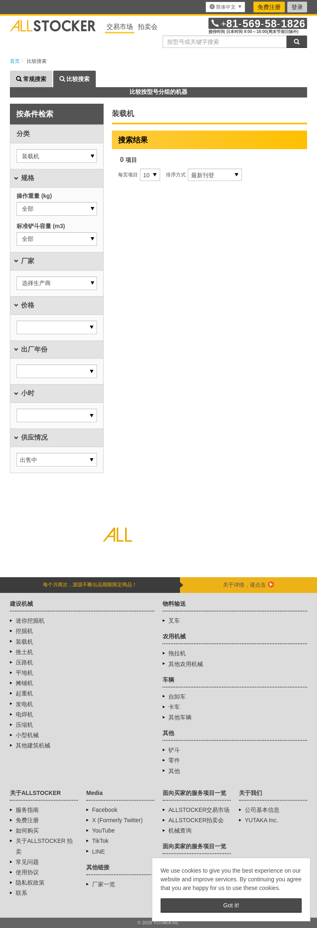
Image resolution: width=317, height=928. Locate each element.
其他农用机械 (185, 664)
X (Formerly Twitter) (117, 820)
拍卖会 (148, 26)
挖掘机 (24, 631)
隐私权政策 (30, 882)
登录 (297, 7)
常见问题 (27, 862)
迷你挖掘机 (30, 620)
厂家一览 (103, 884)
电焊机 (24, 714)
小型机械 (27, 735)
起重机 (24, 693)
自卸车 (177, 696)
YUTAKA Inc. (261, 820)
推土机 (24, 652)
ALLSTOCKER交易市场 (198, 810)
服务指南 (27, 810)
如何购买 (27, 830)
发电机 (24, 704)
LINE (98, 851)
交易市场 (119, 26)
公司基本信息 (262, 810)
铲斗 (174, 750)
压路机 (24, 662)
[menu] (225, 7)
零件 (174, 760)
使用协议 (27, 872)
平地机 (24, 672)
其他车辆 (180, 717)
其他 (174, 771)
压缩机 (24, 724)
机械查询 (180, 830)
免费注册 (269, 7)
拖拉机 (177, 653)
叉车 (174, 620)
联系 (21, 893)
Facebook (104, 810)
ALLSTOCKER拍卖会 (196, 820)
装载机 (24, 641)
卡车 (174, 707)
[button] (57, 156)
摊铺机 (24, 683)
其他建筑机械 (33, 745)
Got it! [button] (231, 905)
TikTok (100, 841)
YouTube (103, 830)
